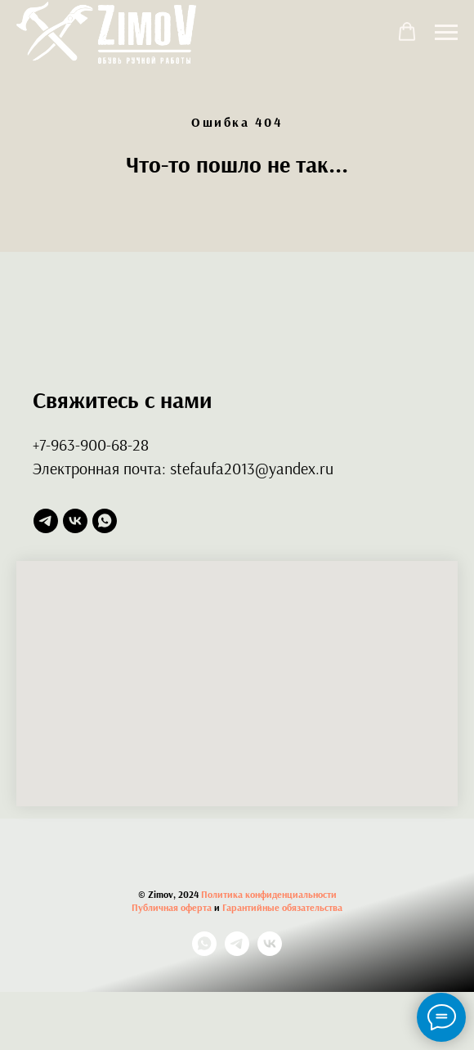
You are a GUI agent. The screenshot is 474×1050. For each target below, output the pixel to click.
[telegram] (46, 521)
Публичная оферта (172, 907)
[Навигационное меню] (446, 33)
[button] (407, 32)
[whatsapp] (104, 521)
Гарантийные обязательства (282, 907)
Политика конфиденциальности (269, 894)
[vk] (75, 521)
